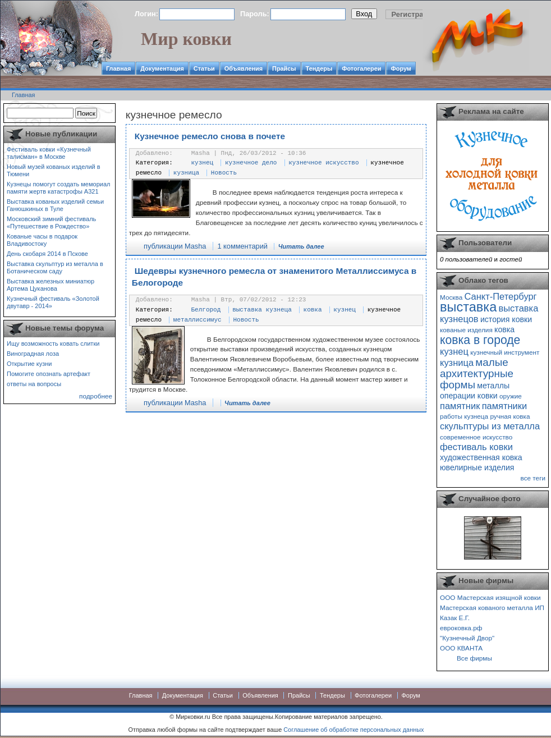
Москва (451, 297)
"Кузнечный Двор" (467, 637)
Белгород (206, 309)
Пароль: (254, 14)
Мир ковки (186, 39)
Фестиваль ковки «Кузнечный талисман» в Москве (49, 153)
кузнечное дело (251, 162)
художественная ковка (481, 457)
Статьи (204, 68)
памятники (504, 406)
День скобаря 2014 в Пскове (47, 253)
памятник (460, 406)
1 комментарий (242, 246)
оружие (510, 396)
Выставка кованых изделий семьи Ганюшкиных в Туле (55, 205)
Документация (162, 68)
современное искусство (476, 437)
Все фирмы (474, 658)
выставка (468, 307)
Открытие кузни (29, 363)
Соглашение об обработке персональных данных (353, 729)
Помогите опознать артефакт (48, 373)
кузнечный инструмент (504, 352)
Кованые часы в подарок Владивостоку (42, 240)
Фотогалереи (361, 68)
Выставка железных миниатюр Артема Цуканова (50, 285)
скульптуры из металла (490, 426)
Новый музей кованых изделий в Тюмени (53, 170)
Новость (224, 172)
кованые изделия (466, 329)
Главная (118, 68)
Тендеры (319, 68)
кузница (186, 172)
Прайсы (284, 68)
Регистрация (414, 14)
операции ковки (469, 395)
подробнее (95, 396)
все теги (533, 478)
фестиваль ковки (476, 447)
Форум (401, 68)
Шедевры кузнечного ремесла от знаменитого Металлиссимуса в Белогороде (274, 277)
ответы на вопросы (34, 384)
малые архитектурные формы (476, 373)
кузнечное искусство (323, 162)
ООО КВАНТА (461, 648)
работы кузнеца (464, 416)
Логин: (146, 14)
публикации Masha (175, 246)
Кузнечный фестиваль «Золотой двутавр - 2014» (53, 302)
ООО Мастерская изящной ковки (490, 597)
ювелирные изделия (477, 467)
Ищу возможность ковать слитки (53, 343)
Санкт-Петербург (500, 296)
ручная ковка (510, 416)
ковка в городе (480, 339)
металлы (493, 385)
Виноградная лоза (33, 353)
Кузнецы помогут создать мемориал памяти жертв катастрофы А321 (58, 188)
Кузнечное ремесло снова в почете (210, 136)
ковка (313, 309)
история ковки (506, 319)
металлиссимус (197, 320)
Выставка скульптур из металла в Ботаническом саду (55, 267)
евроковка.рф (461, 627)
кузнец (202, 162)
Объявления (243, 68)
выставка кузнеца (262, 309)
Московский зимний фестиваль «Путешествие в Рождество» (51, 223)
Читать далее (301, 246)
